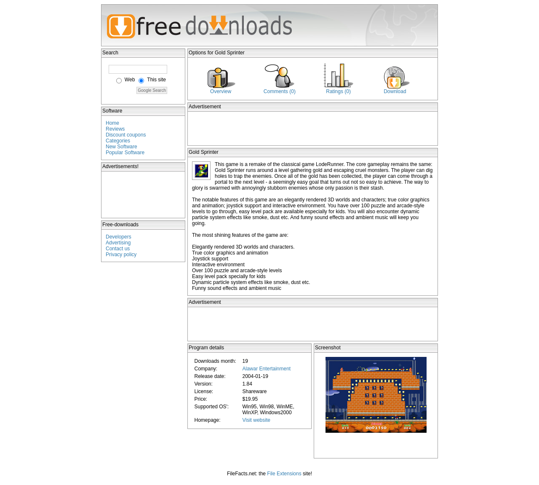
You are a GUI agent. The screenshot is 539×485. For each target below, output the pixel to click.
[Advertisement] (143, 195)
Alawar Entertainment (266, 369)
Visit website (256, 420)
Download (395, 91)
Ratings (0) (338, 91)
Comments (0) (280, 91)
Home (112, 123)
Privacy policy (121, 254)
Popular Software (125, 152)
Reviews (115, 129)
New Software (121, 147)
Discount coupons (126, 135)
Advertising (118, 243)
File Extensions (284, 474)
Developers (118, 237)
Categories (118, 141)
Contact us (118, 249)
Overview (220, 91)
